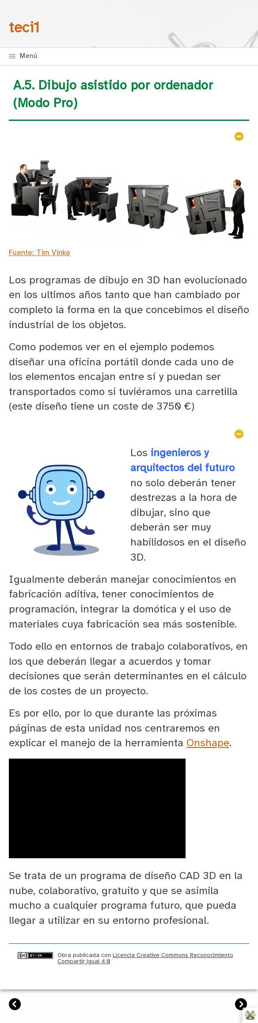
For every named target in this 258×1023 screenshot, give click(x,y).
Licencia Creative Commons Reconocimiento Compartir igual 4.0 (145, 958)
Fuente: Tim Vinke (39, 253)
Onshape (207, 743)
